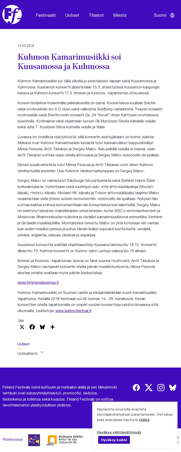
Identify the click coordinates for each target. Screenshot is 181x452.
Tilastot (96, 15)
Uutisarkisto (28, 353)
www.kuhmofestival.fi (73, 310)
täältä (144, 420)
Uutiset (72, 15)
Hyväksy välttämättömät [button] (119, 432)
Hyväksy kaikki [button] (114, 440)
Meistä (119, 15)
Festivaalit (46, 15)
